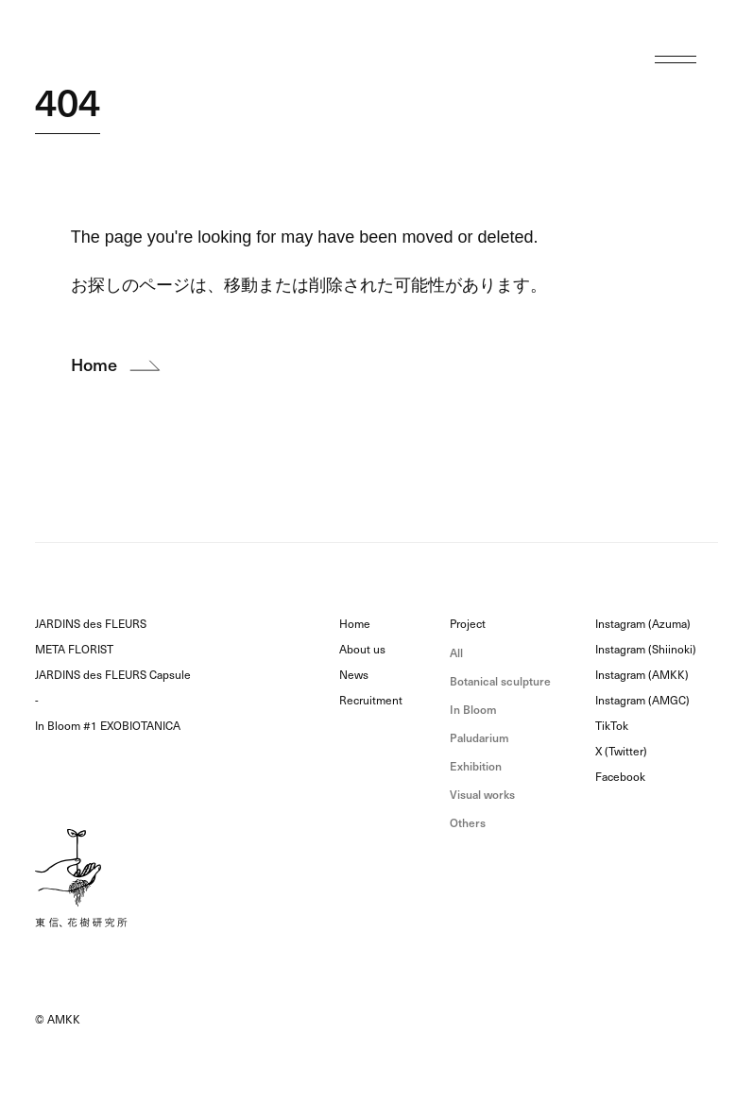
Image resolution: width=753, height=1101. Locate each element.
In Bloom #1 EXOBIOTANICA (107, 726)
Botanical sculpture (500, 681)
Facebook (620, 777)
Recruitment (370, 700)
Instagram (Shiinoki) (645, 649)
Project (468, 624)
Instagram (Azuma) (643, 624)
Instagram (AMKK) (642, 675)
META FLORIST (74, 649)
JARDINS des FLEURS (90, 624)
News (353, 675)
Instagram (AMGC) (642, 700)
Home (354, 624)
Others (468, 823)
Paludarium (479, 738)
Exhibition (476, 766)
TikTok (611, 726)
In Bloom (473, 710)
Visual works (482, 795)
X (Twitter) (621, 751)
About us (362, 649)
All (456, 653)
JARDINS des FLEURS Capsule (113, 675)
